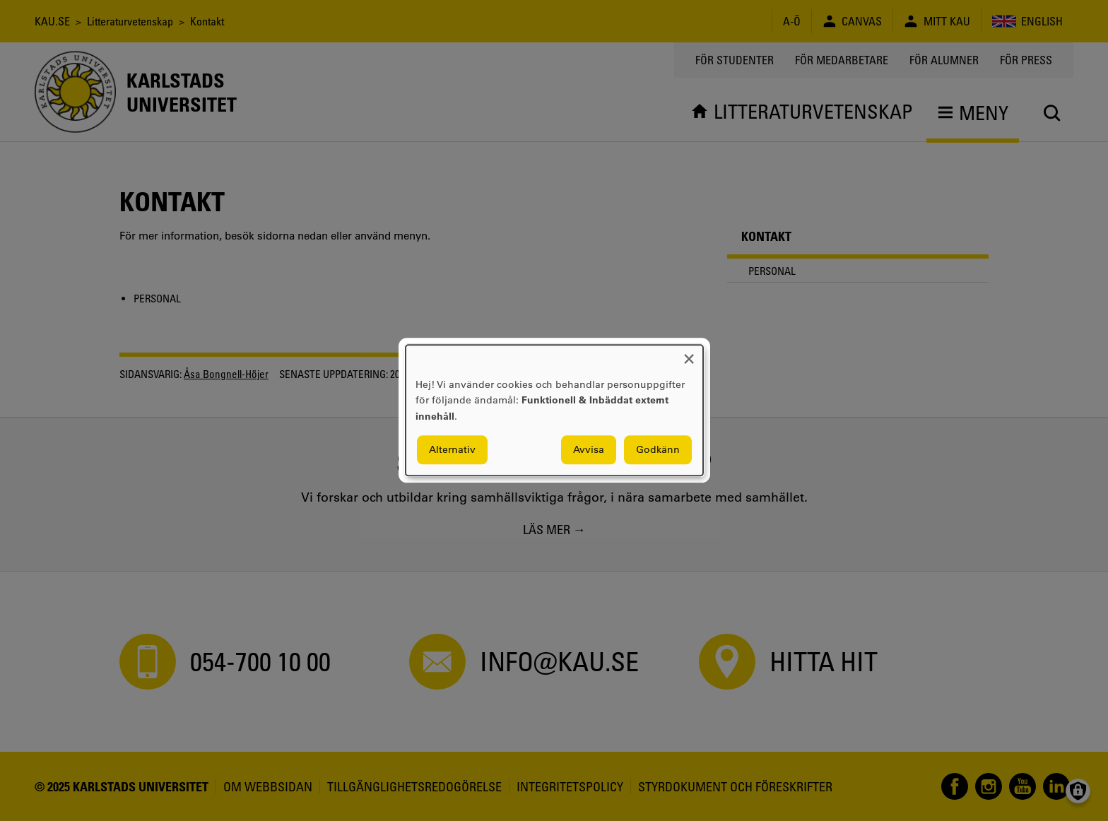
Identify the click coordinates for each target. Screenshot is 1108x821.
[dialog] (554, 410)
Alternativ (452, 450)
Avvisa (588, 450)
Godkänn (658, 450)
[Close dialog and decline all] (689, 353)
